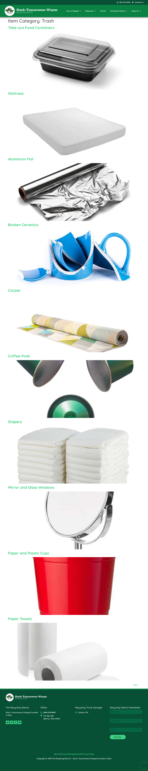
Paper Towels (20, 618)
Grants (103, 11)
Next (136, 685)
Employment (74, 754)
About (56, 754)
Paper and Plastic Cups (28, 553)
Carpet (14, 290)
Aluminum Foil (20, 159)
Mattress (16, 93)
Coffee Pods (19, 356)
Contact (64, 754)
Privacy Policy (88, 754)
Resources (90, 11)
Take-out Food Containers (31, 27)
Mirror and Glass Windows (31, 487)
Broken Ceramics (23, 224)
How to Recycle (73, 11)
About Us (136, 11)
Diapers (15, 421)
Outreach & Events (118, 11)
